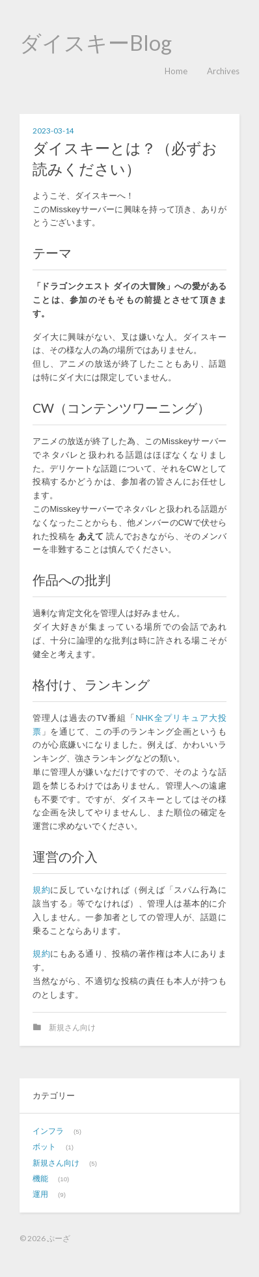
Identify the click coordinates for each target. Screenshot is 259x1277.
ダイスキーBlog (96, 42)
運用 (40, 1194)
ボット (44, 1146)
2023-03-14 (53, 130)
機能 (40, 1178)
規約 (41, 890)
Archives (223, 71)
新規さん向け (72, 1027)
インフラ (48, 1131)
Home (176, 71)
